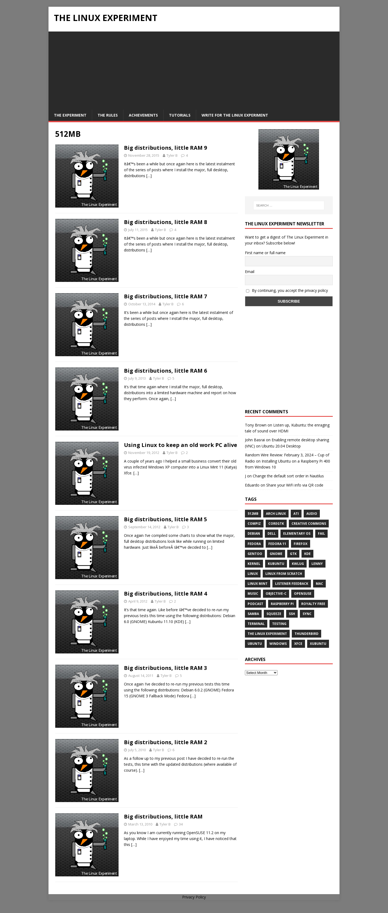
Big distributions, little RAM (163, 816)
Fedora (254, 543)
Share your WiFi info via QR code (294, 485)
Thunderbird (306, 633)
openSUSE (302, 593)
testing (279, 623)
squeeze (273, 613)
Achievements (143, 115)
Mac (319, 583)
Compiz (254, 523)
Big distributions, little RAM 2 (165, 742)
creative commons (309, 523)
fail (321, 533)
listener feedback (291, 583)
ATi (296, 513)
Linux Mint (258, 583)
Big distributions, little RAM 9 (165, 147)
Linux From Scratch (283, 573)
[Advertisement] (194, 69)
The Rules (108, 115)
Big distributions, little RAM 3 (165, 667)
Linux (253, 573)
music (253, 593)
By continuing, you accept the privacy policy (287, 290)
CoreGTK (276, 523)
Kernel (254, 563)
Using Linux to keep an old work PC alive (180, 445)
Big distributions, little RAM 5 (165, 519)
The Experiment (70, 115)
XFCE (298, 643)
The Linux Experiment (267, 633)
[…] (149, 175)
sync (307, 613)
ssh (292, 613)
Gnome (276, 553)
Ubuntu (255, 643)
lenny (317, 563)
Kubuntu (276, 563)
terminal (256, 623)
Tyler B (172, 155)
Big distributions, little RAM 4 (165, 593)
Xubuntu (318, 643)
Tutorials (179, 115)
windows (278, 643)
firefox (300, 543)
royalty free (313, 603)
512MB (253, 513)
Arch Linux (276, 513)
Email (249, 271)
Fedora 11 (277, 543)
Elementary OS (296, 533)
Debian (254, 533)
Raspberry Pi (282, 603)
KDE (307, 553)
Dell (272, 533)
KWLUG (298, 563)
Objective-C (276, 593)
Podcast (255, 603)
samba (253, 613)
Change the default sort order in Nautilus (288, 475)
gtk (293, 553)
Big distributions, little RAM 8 (165, 222)
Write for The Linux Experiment (235, 115)
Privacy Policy (194, 897)
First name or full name (265, 252)
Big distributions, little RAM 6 (165, 370)
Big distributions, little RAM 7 (165, 296)
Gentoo (255, 553)
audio (311, 513)
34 (181, 824)
